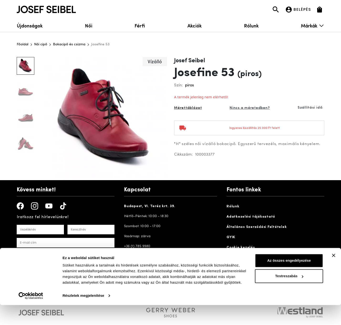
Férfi (139, 25)
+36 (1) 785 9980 (137, 246)
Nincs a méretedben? (250, 108)
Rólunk (251, 25)
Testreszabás (289, 296)
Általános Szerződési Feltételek (257, 227)
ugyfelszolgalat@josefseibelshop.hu (158, 266)
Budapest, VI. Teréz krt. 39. (149, 206)
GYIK (231, 237)
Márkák (312, 25)
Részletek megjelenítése (83, 316)
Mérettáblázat (188, 108)
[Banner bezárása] (333, 275)
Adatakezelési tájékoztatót (86, 254)
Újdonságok (30, 25)
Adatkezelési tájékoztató (251, 217)
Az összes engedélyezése (289, 280)
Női (88, 25)
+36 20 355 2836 (137, 256)
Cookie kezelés (241, 247)
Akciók (194, 25)
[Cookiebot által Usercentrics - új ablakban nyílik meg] (31, 315)
